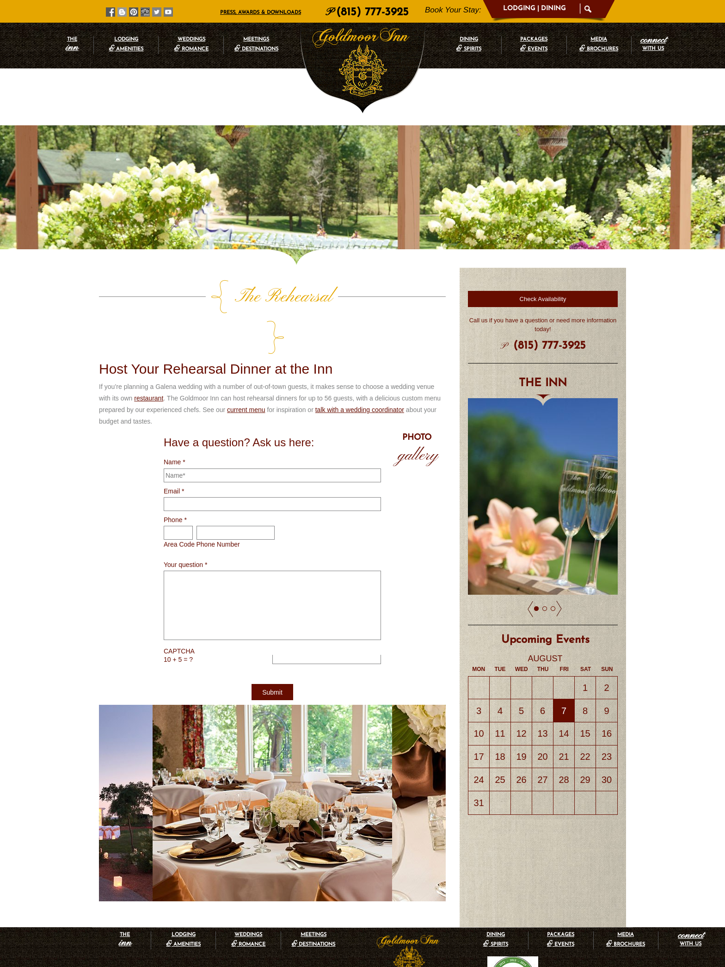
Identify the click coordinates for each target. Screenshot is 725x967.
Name (174, 421)
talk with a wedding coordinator (359, 369)
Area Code (179, 503)
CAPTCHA (179, 610)
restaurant (148, 357)
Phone (175, 479)
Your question (185, 524)
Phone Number (218, 503)
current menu (246, 369)
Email (174, 450)
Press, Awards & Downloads (260, 12)
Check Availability (543, 299)
